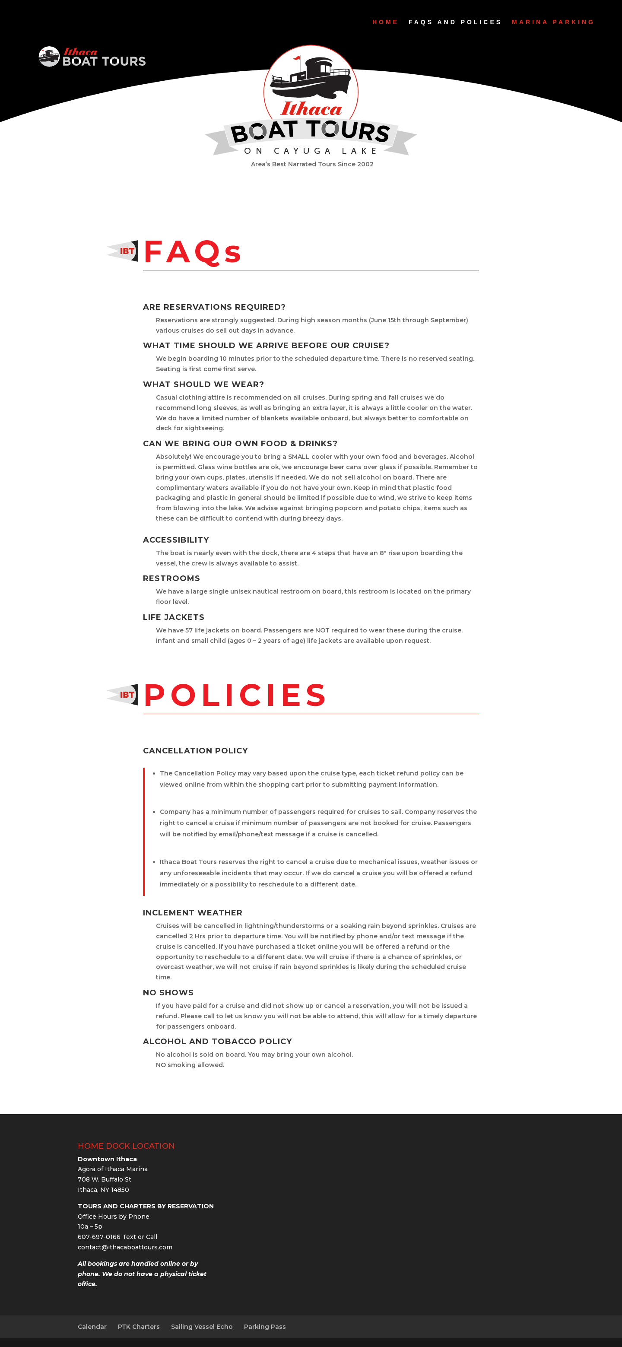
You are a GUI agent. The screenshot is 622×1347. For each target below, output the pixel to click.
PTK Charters (139, 1327)
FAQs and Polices (455, 22)
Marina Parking (553, 22)
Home (385, 22)
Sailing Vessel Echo (202, 1327)
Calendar (92, 1327)
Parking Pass (265, 1327)
